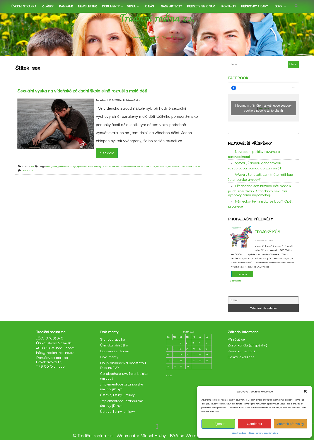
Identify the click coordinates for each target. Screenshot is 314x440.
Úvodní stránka (23, 6)
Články (47, 6)
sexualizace (161, 166)
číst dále (107, 152)
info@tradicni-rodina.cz (55, 352)
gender (54, 166)
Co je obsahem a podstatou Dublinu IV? (123, 365)
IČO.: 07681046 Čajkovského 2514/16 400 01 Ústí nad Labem (55, 342)
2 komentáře (27, 170)
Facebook (238, 78)
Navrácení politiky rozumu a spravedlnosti (254, 153)
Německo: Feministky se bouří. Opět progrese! (260, 203)
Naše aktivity (171, 6)
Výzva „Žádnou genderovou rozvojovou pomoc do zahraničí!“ (255, 165)
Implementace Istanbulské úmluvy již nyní (121, 386)
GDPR (278, 6)
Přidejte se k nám (201, 6)
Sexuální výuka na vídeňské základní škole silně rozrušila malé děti (82, 90)
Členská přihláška (114, 345)
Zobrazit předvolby (290, 424)
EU (32, 166)
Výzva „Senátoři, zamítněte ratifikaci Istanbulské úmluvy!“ (261, 176)
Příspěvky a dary (254, 6)
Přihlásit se (236, 339)
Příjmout (218, 424)
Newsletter (87, 6)
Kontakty (228, 6)
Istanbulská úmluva (111, 166)
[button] (305, 391)
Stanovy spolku (112, 339)
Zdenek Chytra (133, 100)
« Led (169, 375)
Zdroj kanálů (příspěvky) (247, 345)
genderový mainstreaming (89, 166)
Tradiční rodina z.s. (157, 18)
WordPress (197, 435)
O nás (149, 6)
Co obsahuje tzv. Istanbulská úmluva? (124, 375)
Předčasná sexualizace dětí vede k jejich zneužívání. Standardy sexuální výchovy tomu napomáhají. (259, 189)
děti (48, 166)
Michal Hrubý (153, 435)
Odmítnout (254, 424)
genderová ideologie (67, 166)
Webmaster (128, 435)
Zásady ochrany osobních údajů (263, 433)
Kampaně (66, 6)
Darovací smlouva (114, 351)
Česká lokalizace (241, 357)
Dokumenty (110, 6)
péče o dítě (146, 166)
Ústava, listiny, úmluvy (117, 394)
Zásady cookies (239, 433)
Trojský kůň (267, 232)
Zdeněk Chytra (193, 166)
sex (153, 166)
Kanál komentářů (241, 351)
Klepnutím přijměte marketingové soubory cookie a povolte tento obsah (263, 108)
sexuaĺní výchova (176, 166)
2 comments (235, 280)
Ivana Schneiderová (130, 166)
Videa (131, 6)
